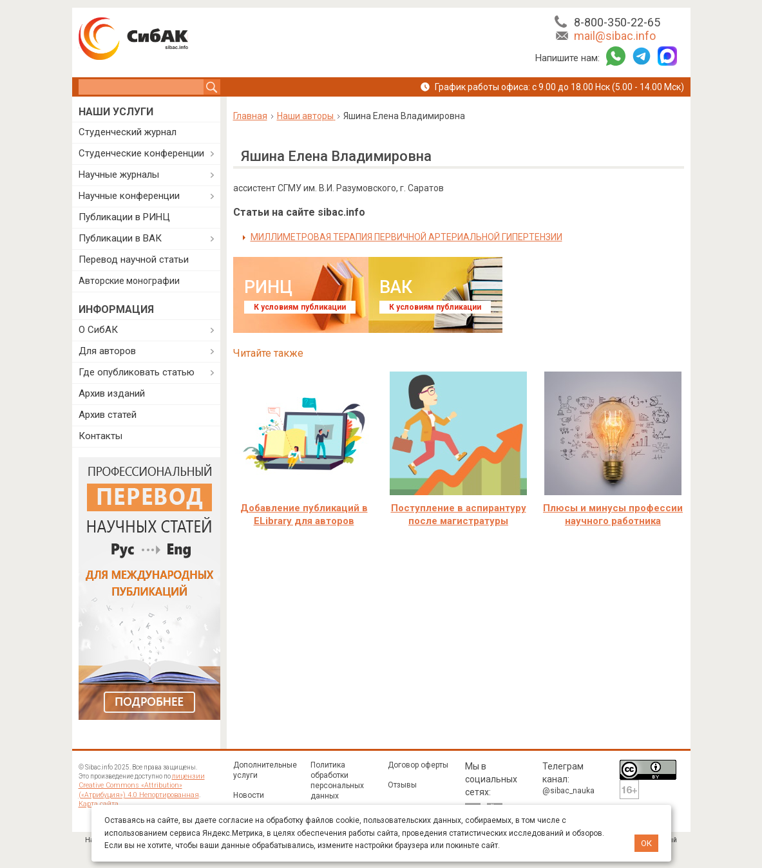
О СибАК (98, 329)
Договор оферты (418, 764)
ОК (646, 843)
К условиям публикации (300, 307)
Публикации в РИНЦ (124, 217)
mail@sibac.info (615, 35)
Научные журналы (119, 174)
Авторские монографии (129, 281)
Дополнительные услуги (265, 770)
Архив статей (108, 414)
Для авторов (107, 351)
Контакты (100, 436)
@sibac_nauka (568, 790)
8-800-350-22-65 (617, 22)
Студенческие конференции (141, 153)
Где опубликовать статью (137, 372)
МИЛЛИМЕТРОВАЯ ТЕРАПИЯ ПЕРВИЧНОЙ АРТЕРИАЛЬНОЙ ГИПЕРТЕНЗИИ (406, 237)
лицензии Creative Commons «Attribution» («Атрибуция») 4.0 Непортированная (147, 785)
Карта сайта (97, 803)
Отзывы (402, 784)
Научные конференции (129, 196)
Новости (248, 795)
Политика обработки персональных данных (337, 780)
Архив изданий (112, 393)
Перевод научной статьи (134, 259)
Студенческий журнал (127, 132)
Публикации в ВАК (120, 238)
